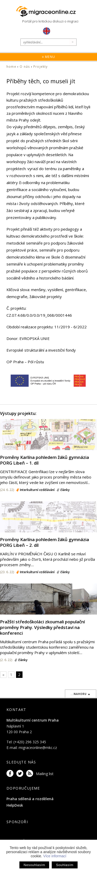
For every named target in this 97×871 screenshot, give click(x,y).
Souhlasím (64, 865)
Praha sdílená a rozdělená (30, 798)
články (65, 490)
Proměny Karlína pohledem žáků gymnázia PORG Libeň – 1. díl (44, 460)
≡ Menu (48, 57)
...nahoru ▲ (81, 694)
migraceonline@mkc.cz (38, 747)
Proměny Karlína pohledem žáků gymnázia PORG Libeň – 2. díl (44, 542)
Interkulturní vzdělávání (37, 490)
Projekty (40, 66)
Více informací (54, 856)
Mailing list (45, 773)
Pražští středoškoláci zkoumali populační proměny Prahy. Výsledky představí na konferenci (42, 627)
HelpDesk (14, 805)
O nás (25, 66)
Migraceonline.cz (48, 11)
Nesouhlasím (34, 865)
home (11, 66)
